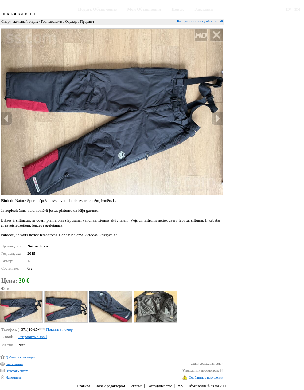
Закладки (203, 9)
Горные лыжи (51, 21)
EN (297, 9)
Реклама (135, 386)
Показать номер (59, 329)
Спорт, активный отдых (19, 21)
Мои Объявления (144, 9)
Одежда (71, 21)
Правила (83, 386)
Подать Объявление (97, 9)
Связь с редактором (110, 386)
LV (288, 9)
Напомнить (13, 377)
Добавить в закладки (20, 357)
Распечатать (14, 364)
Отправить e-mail (32, 336)
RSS (180, 386)
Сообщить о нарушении (206, 377)
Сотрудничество (159, 386)
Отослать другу (17, 370)
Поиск (178, 9)
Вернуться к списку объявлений (200, 21)
